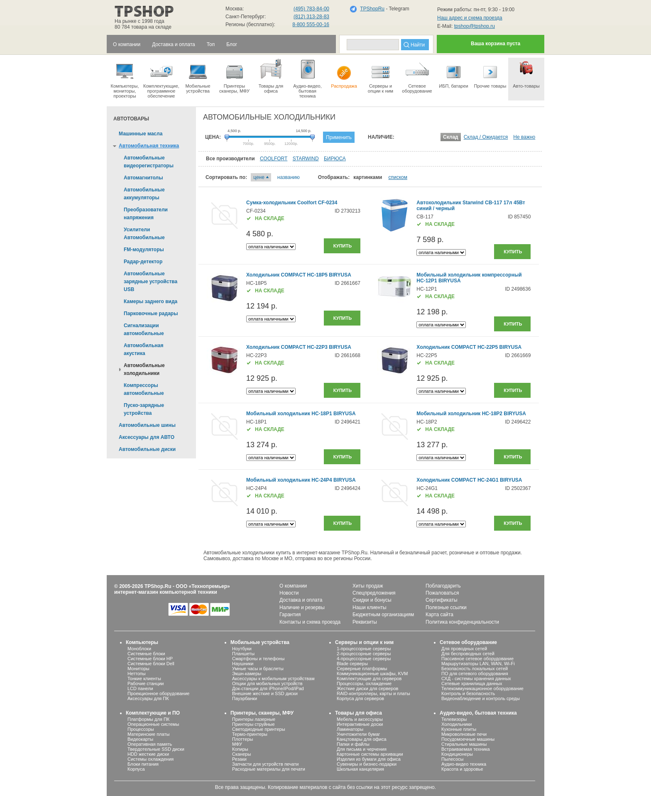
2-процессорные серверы (364, 653)
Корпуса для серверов (360, 698)
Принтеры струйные (253, 724)
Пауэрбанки (244, 698)
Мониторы (138, 668)
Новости (289, 593)
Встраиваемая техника (465, 749)
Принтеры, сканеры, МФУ (262, 713)
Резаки (239, 759)
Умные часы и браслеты (258, 668)
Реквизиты (364, 622)
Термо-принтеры (249, 734)
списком (397, 177)
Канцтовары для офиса (362, 739)
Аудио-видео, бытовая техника (478, 713)
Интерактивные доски (360, 724)
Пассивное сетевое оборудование (477, 658)
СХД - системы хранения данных (476, 678)
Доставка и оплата (301, 600)
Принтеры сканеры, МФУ (234, 75)
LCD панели (140, 688)
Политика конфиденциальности (462, 622)
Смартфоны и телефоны (258, 658)
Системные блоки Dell (150, 663)
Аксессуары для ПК (148, 698)
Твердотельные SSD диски (155, 749)
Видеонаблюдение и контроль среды (480, 698)
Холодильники (456, 724)
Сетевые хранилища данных (471, 683)
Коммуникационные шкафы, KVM (372, 673)
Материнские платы (148, 734)
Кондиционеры (457, 754)
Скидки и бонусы (372, 600)
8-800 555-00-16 (310, 24)
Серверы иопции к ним (380, 75)
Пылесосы (452, 759)
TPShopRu (372, 9)
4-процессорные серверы (364, 658)
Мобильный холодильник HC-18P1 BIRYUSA (301, 413)
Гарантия (290, 614)
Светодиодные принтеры (258, 729)
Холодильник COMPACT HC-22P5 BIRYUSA (468, 347)
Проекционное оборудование (158, 693)
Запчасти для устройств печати (265, 764)
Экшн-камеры (246, 673)
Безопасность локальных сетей (474, 668)
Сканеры (241, 754)
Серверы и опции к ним (364, 642)
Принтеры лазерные (253, 719)
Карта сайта (439, 614)
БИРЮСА (335, 159)
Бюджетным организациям (383, 614)
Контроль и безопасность (468, 693)
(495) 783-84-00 (311, 9)
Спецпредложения (374, 593)
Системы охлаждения (150, 759)
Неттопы (136, 673)
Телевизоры (454, 719)
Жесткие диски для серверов (367, 688)
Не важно (524, 137)
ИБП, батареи (454, 73)
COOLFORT (273, 159)
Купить (342, 245)
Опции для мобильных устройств (267, 683)
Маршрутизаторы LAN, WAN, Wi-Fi (478, 663)
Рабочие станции (145, 683)
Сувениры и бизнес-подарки (366, 764)
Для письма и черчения (362, 749)
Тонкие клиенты (144, 678)
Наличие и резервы (302, 607)
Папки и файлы (353, 744)
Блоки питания (143, 764)
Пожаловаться (442, 593)
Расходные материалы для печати (268, 769)
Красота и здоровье (462, 769)
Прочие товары (490, 73)
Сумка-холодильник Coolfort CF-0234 (291, 203)
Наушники (242, 663)
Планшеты (243, 653)
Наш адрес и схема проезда (469, 18)
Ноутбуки (242, 648)
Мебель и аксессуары (360, 719)
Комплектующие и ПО (153, 713)
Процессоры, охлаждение (364, 683)
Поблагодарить (443, 586)
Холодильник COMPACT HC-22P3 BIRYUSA (298, 347)
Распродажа (344, 73)
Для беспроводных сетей (467, 653)
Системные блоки (146, 653)
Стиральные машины (464, 744)
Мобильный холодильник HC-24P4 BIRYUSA (301, 480)
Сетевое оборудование (417, 75)
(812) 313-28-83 (311, 17)
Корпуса (136, 769)
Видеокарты (140, 739)
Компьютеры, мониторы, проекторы (125, 78)
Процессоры (140, 729)
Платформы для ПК (148, 719)
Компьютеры (142, 642)
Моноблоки (139, 648)
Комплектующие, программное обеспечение (161, 78)
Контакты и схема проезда (309, 622)
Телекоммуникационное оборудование (482, 688)
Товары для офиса (271, 75)
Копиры (240, 749)
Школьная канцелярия (360, 769)
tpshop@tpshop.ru (474, 26)
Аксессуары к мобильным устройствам (273, 678)
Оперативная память (149, 744)
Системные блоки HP (150, 658)
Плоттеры (242, 739)
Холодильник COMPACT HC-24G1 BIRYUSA (469, 480)
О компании (293, 586)
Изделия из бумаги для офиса (369, 759)
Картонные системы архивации (370, 754)
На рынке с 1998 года (139, 21)
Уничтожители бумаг (358, 734)
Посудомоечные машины (467, 739)
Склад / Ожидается (486, 137)
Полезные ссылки (446, 607)
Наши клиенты (369, 607)
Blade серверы (352, 663)
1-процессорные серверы (364, 648)
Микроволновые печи (464, 734)
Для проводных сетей (464, 648)
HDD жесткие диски (148, 754)
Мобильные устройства (198, 75)
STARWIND (306, 159)
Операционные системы (153, 724)
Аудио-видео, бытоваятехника (307, 78)
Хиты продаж (367, 586)
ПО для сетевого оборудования (474, 673)
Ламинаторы (350, 729)
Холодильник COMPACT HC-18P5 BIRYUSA (298, 275)
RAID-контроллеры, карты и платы (373, 693)
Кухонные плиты (458, 729)
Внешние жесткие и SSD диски (265, 693)
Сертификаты (442, 600)
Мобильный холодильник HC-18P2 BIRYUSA (471, 413)
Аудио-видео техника (463, 764)
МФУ (237, 744)
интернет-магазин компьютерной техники (165, 592)
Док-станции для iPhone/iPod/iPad (268, 688)
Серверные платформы (362, 668)
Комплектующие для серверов (369, 678)
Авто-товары (526, 73)
